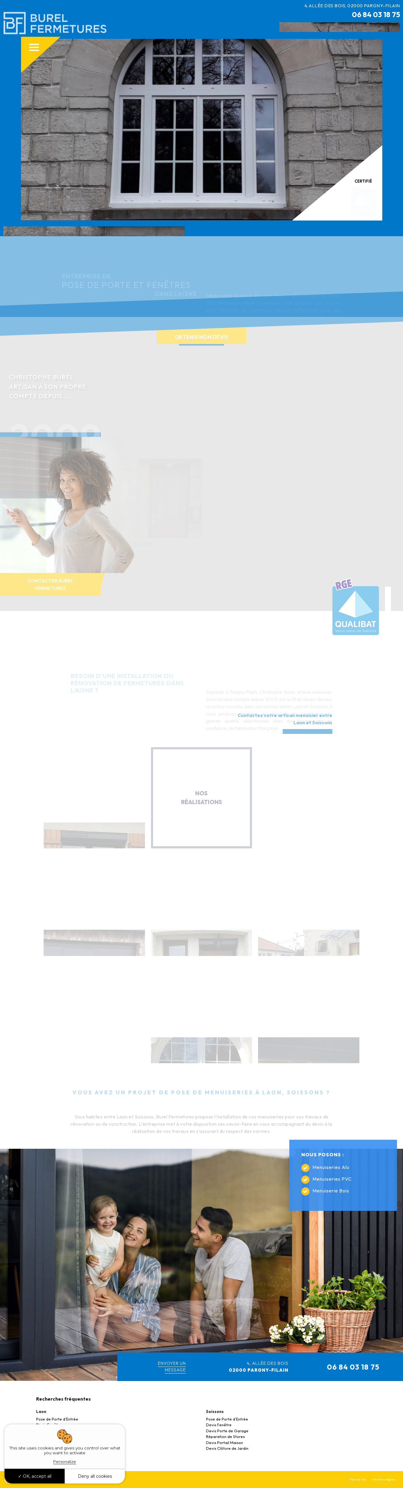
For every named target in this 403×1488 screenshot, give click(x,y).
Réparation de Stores (225, 1436)
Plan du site (358, 1479)
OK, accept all (34, 1476)
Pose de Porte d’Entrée (57, 1419)
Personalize (64, 1461)
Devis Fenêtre (219, 1424)
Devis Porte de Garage (227, 1430)
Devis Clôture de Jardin (227, 1448)
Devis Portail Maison (224, 1442)
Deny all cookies (95, 1476)
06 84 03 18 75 (376, 14)
